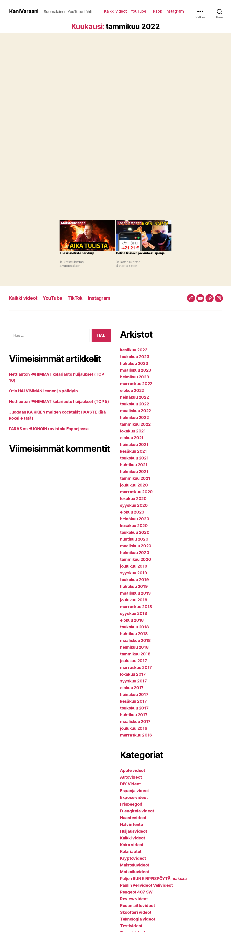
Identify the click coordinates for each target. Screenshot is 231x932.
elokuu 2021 (131, 437)
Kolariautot (130, 851)
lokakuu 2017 (133, 674)
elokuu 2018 (132, 620)
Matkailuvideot (134, 871)
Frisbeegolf (131, 804)
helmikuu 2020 (134, 552)
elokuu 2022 (132, 390)
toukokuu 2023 (134, 356)
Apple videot (132, 770)
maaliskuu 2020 (135, 545)
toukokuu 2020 (135, 532)
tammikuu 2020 (135, 559)
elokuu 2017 (131, 687)
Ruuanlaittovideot (137, 905)
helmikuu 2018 (134, 647)
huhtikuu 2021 (134, 464)
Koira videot (131, 844)
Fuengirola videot (137, 811)
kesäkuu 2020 (134, 525)
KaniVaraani (23, 11)
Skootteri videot (135, 912)
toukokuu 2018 (134, 627)
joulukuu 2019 (133, 566)
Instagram (175, 11)
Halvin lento (131, 824)
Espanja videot (134, 790)
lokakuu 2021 (133, 431)
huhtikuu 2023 (134, 363)
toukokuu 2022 (134, 404)
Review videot (134, 898)
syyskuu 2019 (133, 573)
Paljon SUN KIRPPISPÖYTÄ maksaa (153, 878)
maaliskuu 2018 (135, 640)
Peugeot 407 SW (136, 892)
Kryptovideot (133, 858)
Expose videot (134, 797)
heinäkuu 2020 (134, 518)
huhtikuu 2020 (134, 539)
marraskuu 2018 (136, 606)
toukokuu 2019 (134, 579)
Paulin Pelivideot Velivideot (146, 885)
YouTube (138, 11)
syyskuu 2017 (133, 681)
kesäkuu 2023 (134, 350)
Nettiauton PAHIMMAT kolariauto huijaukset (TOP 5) (59, 401)
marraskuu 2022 (136, 383)
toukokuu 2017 (134, 708)
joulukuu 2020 (134, 485)
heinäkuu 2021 (134, 444)
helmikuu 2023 (134, 377)
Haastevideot (133, 817)
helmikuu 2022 (134, 417)
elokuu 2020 (132, 512)
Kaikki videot (115, 11)
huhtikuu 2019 (134, 586)
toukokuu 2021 (134, 458)
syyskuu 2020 (134, 505)
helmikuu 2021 (134, 471)
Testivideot (131, 925)
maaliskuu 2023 (135, 370)
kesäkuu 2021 (133, 451)
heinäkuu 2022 (134, 397)
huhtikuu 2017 (134, 714)
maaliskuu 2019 (135, 593)
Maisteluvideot (134, 865)
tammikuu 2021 (135, 478)
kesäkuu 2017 (133, 701)
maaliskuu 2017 (135, 721)
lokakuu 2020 (133, 498)
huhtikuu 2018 (134, 633)
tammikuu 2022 (135, 424)
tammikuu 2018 (135, 654)
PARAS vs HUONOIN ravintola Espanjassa (49, 428)
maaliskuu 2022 (135, 410)
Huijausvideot (133, 831)
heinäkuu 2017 (134, 694)
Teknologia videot (137, 919)
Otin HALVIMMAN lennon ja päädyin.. (44, 391)
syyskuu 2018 (133, 613)
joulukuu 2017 (133, 660)
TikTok (156, 11)
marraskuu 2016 (136, 735)
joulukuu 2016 (133, 728)
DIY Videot (130, 784)
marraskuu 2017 (136, 667)
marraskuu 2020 (136, 491)
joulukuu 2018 (133, 600)
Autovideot (131, 777)
